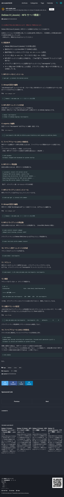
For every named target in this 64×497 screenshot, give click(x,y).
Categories (33, 3)
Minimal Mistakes (26, 493)
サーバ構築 (14, 384)
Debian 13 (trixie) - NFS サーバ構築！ (38, 442)
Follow (55, 9)
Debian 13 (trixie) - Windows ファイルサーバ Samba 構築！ (9, 443)
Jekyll (19, 493)
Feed (19, 490)
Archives (24, 3)
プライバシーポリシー (6, 488)
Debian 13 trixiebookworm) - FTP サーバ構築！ (54, 442)
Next (47, 414)
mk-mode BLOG (7, 3)
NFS (20, 381)
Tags (41, 3)
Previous (17, 414)
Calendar (49, 3)
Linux (15, 381)
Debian (9, 381)
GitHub (12, 490)
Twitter (5, 490)
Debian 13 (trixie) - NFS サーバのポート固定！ (24, 443)
